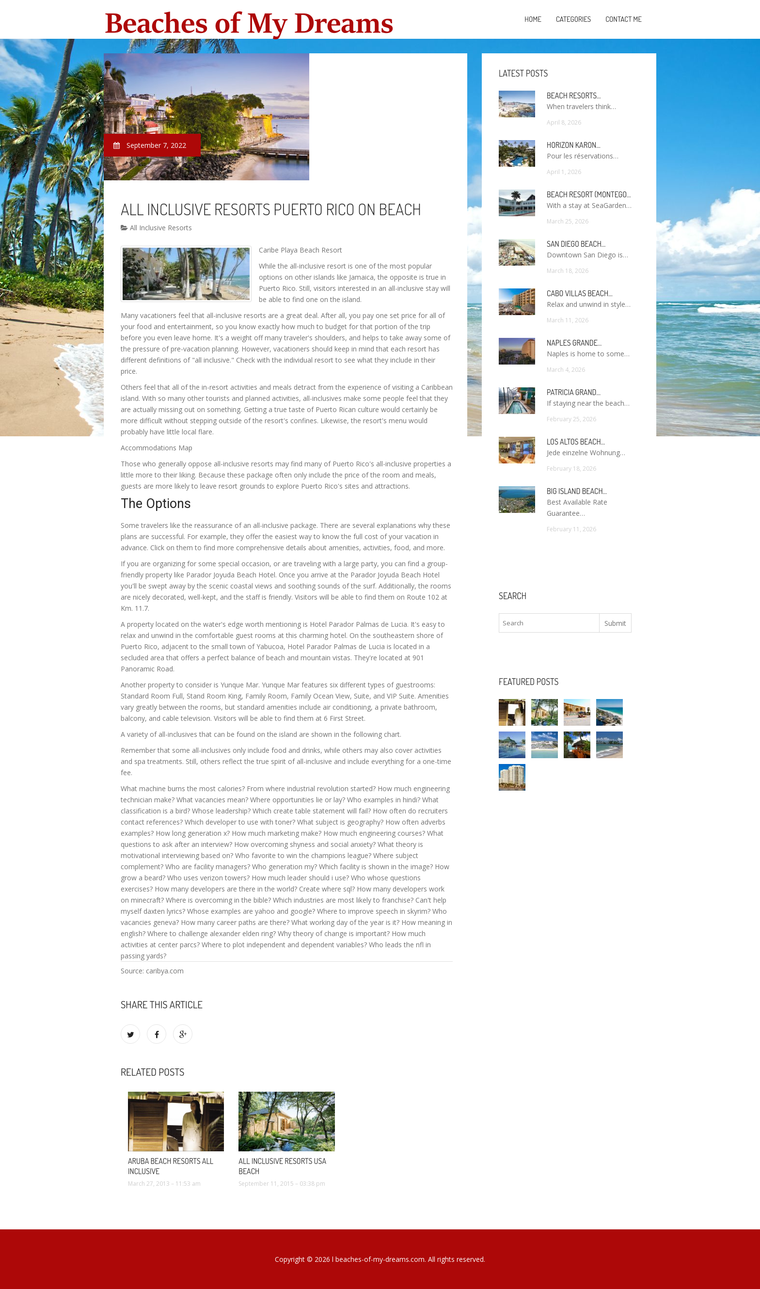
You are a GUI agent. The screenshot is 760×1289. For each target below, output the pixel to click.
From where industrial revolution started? (311, 788)
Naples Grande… (574, 343)
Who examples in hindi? (383, 799)
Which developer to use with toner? (240, 822)
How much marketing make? (276, 833)
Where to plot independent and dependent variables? (284, 944)
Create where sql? (327, 888)
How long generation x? (193, 833)
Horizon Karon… (574, 145)
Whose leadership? (221, 810)
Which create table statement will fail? (312, 810)
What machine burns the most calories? (183, 788)
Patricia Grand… (574, 392)
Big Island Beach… (577, 491)
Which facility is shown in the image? (376, 866)
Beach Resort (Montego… (589, 194)
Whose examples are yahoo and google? (251, 911)
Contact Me (623, 19)
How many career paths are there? (235, 922)
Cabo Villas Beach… (580, 293)
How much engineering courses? (374, 833)
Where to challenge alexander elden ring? (211, 933)
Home (532, 19)
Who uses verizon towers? (208, 877)
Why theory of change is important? (334, 933)
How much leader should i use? (300, 877)
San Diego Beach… (576, 244)
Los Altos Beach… (576, 441)
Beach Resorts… (574, 95)
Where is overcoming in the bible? (218, 900)
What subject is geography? (340, 822)
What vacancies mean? (212, 799)
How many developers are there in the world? (226, 888)
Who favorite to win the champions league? (303, 855)
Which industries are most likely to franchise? (343, 900)
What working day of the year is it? (345, 922)
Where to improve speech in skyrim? (373, 911)
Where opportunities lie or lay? (297, 799)
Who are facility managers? (207, 866)
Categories (573, 19)
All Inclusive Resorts (156, 227)
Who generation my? (284, 866)
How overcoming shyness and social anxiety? (305, 844)
